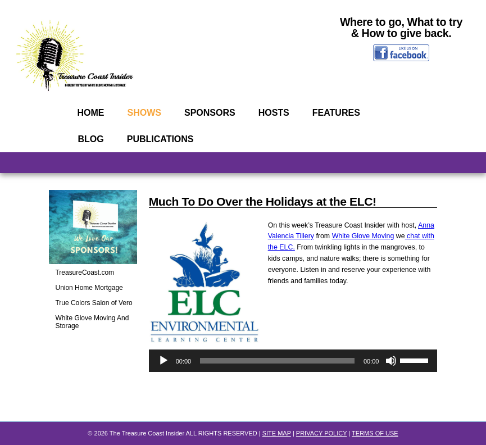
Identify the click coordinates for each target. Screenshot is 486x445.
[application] (293, 360)
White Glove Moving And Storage (92, 322)
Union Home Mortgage (89, 288)
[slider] (277, 361)
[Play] (163, 360)
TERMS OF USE (375, 433)
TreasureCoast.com (85, 272)
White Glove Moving (363, 236)
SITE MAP (276, 433)
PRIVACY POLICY (321, 433)
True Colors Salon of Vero (94, 303)
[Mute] (391, 360)
